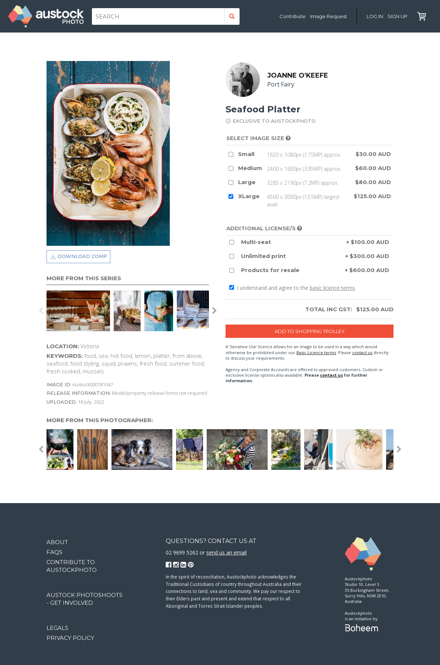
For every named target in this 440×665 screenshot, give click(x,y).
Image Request (328, 16)
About (57, 542)
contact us (362, 352)
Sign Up (398, 16)
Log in (375, 16)
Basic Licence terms (316, 352)
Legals (57, 627)
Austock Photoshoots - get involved (85, 598)
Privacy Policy (70, 637)
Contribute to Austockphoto (72, 566)
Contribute (292, 16)
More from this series (84, 278)
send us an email (226, 552)
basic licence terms (332, 287)
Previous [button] (41, 311)
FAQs (54, 552)
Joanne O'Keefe (297, 75)
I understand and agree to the (292, 287)
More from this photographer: (100, 420)
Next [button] (214, 311)
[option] (80, 311)
